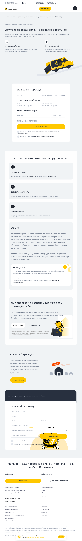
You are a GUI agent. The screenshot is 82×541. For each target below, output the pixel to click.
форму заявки (51, 176)
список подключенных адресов (15, 490)
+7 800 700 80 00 (51, 3)
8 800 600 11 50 (40, 3)
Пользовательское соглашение (16, 528)
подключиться (53, 436)
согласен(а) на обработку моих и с (39, 441)
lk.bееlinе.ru (50, 530)
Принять (61, 536)
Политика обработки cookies (35, 537)
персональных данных (41, 131)
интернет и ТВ (9, 512)
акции (43, 490)
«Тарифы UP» (9, 521)
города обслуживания (12, 487)
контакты (44, 506)
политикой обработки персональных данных (54, 441)
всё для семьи (9, 518)
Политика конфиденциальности (32, 528)
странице (28, 532)
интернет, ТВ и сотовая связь (14, 515)
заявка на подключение (12, 498)
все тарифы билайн (11, 506)
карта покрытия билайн (12, 493)
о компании (45, 509)
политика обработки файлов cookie (49, 528)
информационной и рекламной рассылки (43, 136)
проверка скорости (47, 496)
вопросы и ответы (47, 487)
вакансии (44, 515)
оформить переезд (41, 127)
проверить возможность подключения (17, 496)
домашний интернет (11, 509)
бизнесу (44, 512)
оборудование (45, 493)
